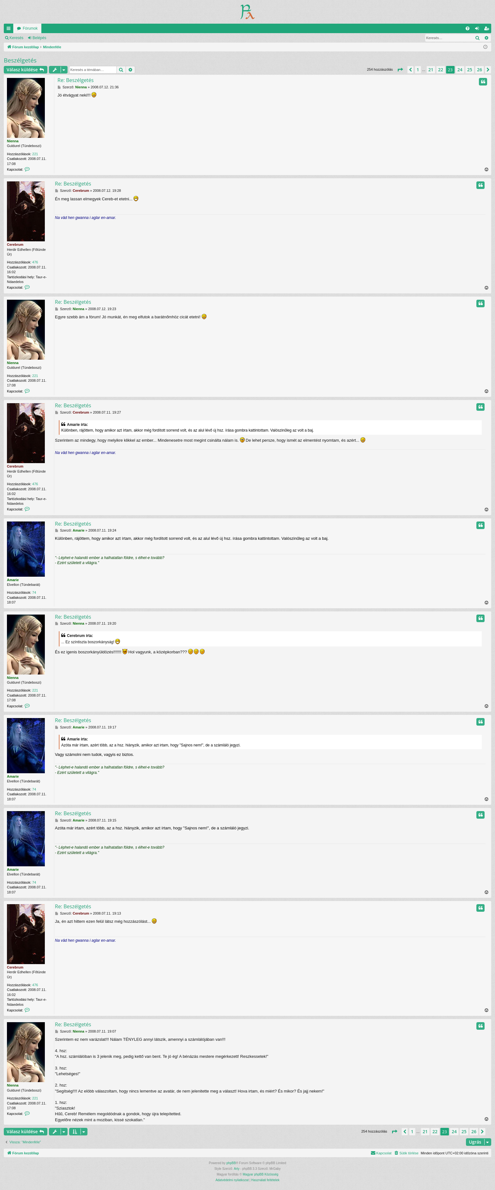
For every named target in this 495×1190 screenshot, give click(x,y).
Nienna (13, 141)
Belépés (39, 38)
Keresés (16, 38)
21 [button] (430, 70)
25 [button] (469, 70)
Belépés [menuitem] (478, 29)
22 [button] (440, 70)
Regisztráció (66, 38)
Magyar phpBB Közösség (260, 1174)
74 (34, 592)
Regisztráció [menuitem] (488, 29)
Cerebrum (15, 244)
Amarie (13, 580)
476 (35, 262)
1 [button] (418, 70)
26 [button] (479, 70)
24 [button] (459, 70)
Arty (237, 1168)
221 (35, 154)
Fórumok (30, 28)
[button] (400, 70)
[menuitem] (467, 28)
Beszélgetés (20, 60)
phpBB (231, 1163)
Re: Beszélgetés (75, 80)
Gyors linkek (9, 29)
